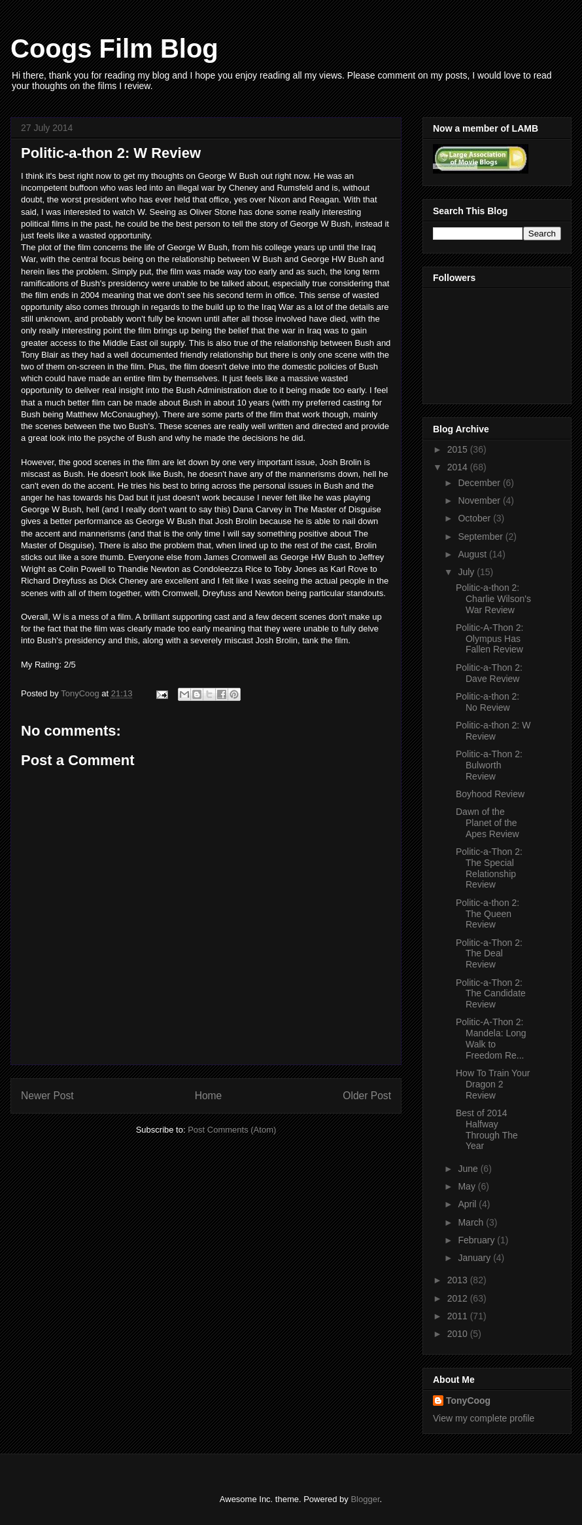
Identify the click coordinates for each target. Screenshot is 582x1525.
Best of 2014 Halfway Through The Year (487, 1129)
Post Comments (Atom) (232, 1130)
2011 (458, 1316)
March (472, 1222)
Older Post (367, 1095)
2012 (458, 1298)
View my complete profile (483, 1418)
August (473, 554)
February (477, 1240)
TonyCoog (81, 693)
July (467, 572)
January (475, 1257)
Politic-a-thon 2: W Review (493, 731)
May (467, 1186)
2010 (458, 1333)
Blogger (365, 1499)
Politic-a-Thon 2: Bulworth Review (489, 765)
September (481, 536)
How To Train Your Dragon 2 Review (493, 1084)
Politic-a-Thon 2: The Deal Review (489, 953)
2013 (458, 1280)
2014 (458, 467)
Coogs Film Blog (114, 48)
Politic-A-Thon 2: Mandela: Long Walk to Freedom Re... (491, 1038)
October (475, 518)
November (480, 500)
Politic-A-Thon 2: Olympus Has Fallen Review (489, 638)
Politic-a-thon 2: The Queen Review (487, 913)
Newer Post (47, 1095)
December (480, 483)
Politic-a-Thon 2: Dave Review (489, 673)
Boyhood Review (490, 794)
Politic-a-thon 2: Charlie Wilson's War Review (493, 598)
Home (208, 1095)
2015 (458, 449)
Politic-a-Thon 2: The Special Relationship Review (489, 868)
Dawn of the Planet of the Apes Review (487, 822)
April (468, 1204)
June (469, 1168)
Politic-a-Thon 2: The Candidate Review (491, 993)
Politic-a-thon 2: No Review (487, 702)
